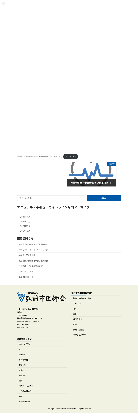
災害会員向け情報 (26, 271)
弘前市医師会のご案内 (82, 298)
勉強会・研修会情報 (27, 255)
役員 (75, 313)
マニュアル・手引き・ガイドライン (33, 250)
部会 (75, 324)
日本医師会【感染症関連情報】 (31, 266)
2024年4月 (25, 216)
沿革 (75, 308)
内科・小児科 (24, 344)
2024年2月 (25, 221)
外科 (20, 349)
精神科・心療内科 (26, 385)
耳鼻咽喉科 (23, 359)
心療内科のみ (26, 391)
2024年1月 (25, 226)
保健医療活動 (78, 329)
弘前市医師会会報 (26, 277)
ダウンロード (71, 156)
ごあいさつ (77, 303)
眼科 (20, 380)
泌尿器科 (22, 375)
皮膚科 (21, 370)
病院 (20, 396)
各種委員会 (77, 319)
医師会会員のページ (81, 334)
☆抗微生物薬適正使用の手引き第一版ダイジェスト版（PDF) (39, 156)
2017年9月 (25, 230)
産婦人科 (22, 365)
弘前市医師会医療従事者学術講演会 (33, 260)
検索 (103, 198)
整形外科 (22, 354)
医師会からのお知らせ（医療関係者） (34, 244)
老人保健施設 (24, 401)
